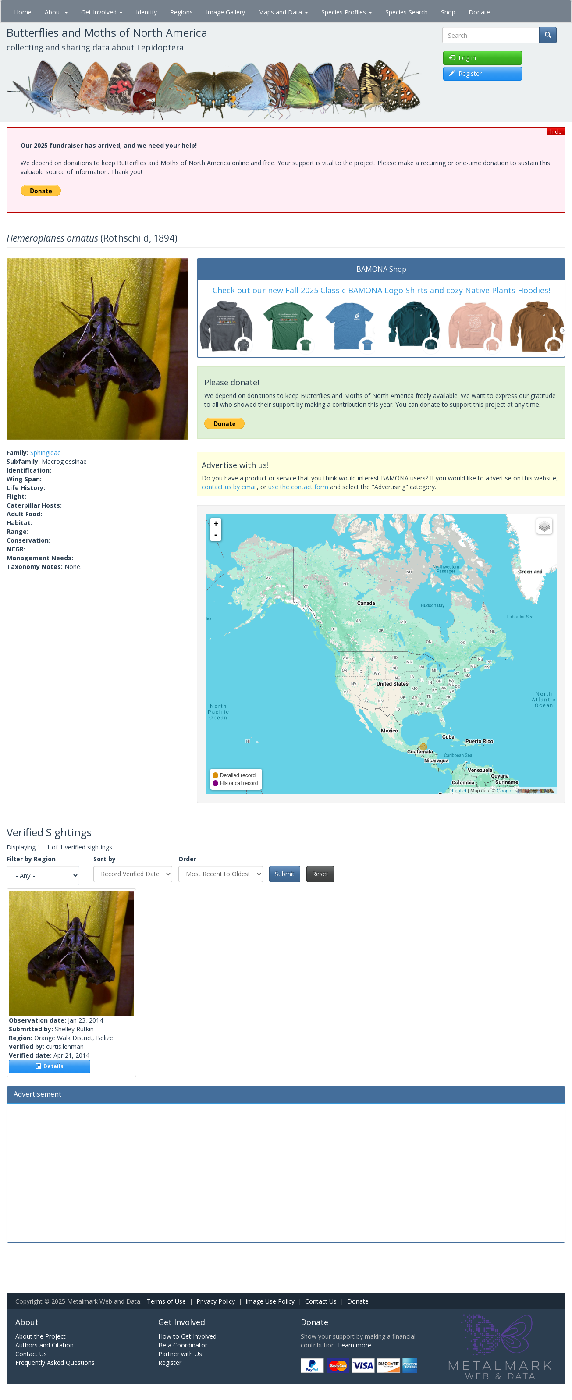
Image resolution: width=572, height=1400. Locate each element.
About (56, 12)
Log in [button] (462, 57)
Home (23, 12)
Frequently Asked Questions (55, 1362)
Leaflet (459, 790)
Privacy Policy (215, 1301)
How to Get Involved (187, 1336)
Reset (320, 874)
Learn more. (355, 1345)
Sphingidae (45, 452)
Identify (146, 12)
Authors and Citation (44, 1345)
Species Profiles (346, 12)
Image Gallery (225, 12)
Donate (479, 12)
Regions (181, 12)
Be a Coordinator (182, 1345)
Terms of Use (166, 1301)
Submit (285, 874)
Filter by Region (31, 859)
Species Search (406, 12)
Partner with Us (180, 1354)
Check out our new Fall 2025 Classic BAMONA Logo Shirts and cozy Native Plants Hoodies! (381, 290)
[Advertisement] (286, 1171)
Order (187, 859)
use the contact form (298, 487)
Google (504, 790)
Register (169, 1362)
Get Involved (102, 12)
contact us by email (229, 487)
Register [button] (465, 73)
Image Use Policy (270, 1301)
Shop (448, 12)
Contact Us (321, 1301)
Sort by (104, 859)
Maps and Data (283, 12)
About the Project (40, 1336)
